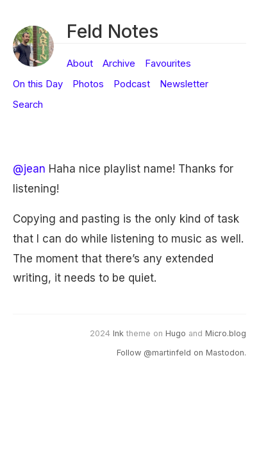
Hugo (175, 333)
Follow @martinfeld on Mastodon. (181, 352)
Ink (118, 333)
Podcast (131, 84)
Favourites (168, 63)
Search (28, 104)
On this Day (38, 84)
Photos (88, 84)
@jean (29, 168)
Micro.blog (225, 333)
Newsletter (184, 84)
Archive (119, 63)
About (80, 63)
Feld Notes (112, 31)
